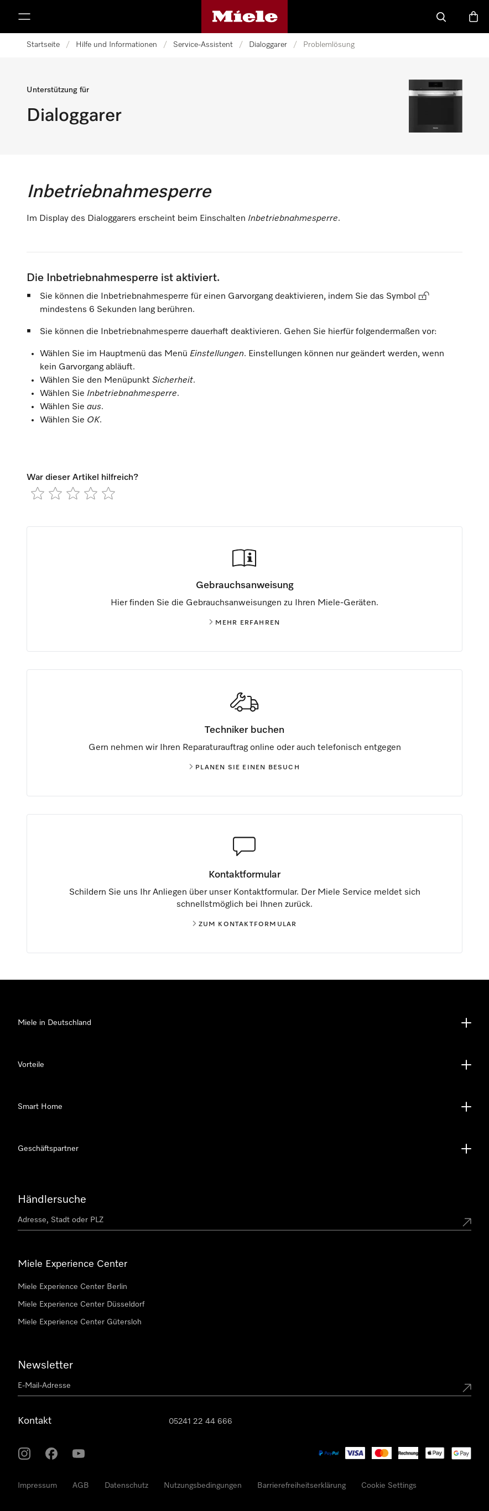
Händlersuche (52, 1199)
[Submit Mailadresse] (466, 1387)
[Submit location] (466, 1222)
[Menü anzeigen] (24, 16)
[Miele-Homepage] (244, 16)
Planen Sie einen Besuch (244, 767)
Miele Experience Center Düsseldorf (81, 1304)
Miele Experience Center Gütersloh (80, 1322)
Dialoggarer (268, 45)
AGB (80, 1485)
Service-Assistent (203, 45)
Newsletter (45, 1365)
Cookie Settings (389, 1485)
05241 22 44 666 (200, 1421)
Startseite (43, 45)
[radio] (37, 493)
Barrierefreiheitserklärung (301, 1485)
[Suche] (441, 16)
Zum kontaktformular (245, 924)
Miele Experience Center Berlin (72, 1287)
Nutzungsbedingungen (203, 1485)
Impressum (37, 1485)
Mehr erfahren (244, 623)
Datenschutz (126, 1485)
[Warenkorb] (473, 16)
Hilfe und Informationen (116, 45)
